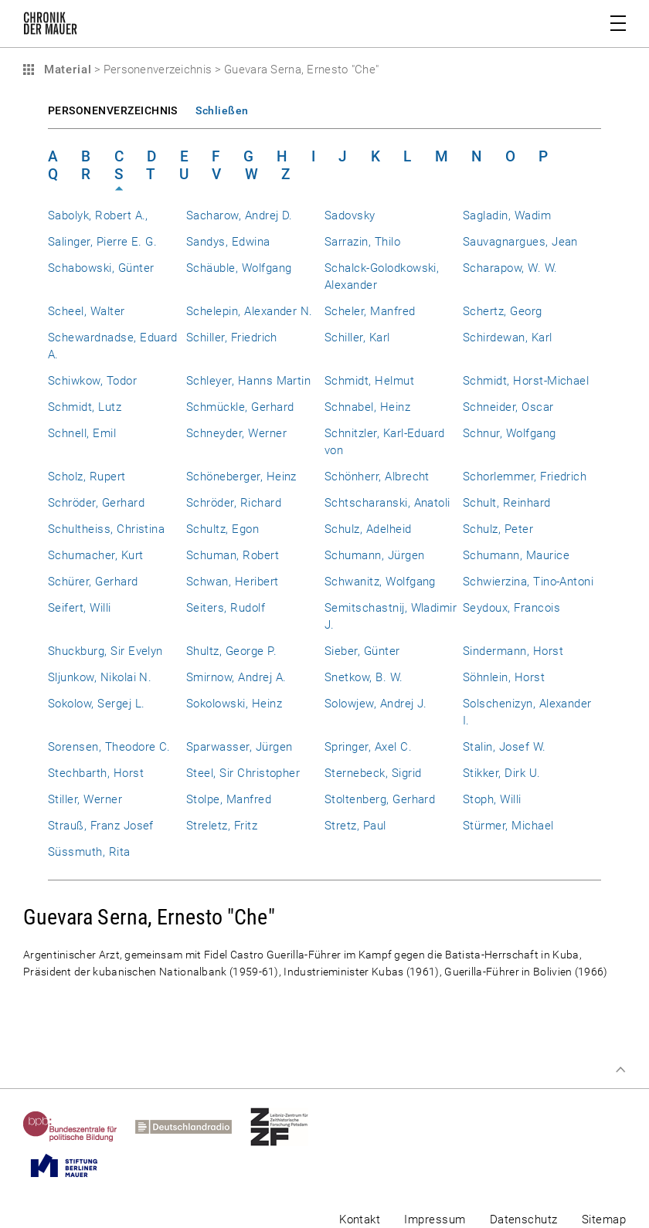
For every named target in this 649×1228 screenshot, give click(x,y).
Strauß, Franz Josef (101, 826)
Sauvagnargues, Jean (520, 242)
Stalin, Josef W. (504, 747)
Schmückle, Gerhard (240, 407)
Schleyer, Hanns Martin (248, 381)
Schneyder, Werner (236, 433)
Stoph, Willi (492, 799)
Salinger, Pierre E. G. (102, 242)
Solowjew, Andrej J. (375, 704)
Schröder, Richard (233, 503)
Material (65, 69)
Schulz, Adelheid (368, 529)
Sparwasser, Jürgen (239, 747)
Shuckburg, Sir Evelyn (105, 651)
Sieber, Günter (362, 651)
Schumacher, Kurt (96, 555)
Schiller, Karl (357, 337)
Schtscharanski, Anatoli (387, 503)
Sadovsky (349, 215)
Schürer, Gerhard (93, 582)
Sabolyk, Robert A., (98, 215)
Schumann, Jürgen (374, 555)
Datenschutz (524, 1219)
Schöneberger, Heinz (241, 476)
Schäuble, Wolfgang (238, 268)
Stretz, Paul (355, 826)
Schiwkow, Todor (92, 381)
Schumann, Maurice (516, 555)
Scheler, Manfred (370, 311)
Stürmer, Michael (508, 826)
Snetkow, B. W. (363, 677)
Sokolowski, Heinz (234, 704)
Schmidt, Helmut (369, 381)
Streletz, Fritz (221, 826)
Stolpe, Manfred (228, 799)
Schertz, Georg (502, 311)
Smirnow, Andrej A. (236, 677)
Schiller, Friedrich (231, 337)
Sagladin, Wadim (507, 215)
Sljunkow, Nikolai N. (99, 677)
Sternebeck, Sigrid (372, 773)
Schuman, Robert (232, 555)
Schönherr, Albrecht (377, 476)
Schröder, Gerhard (96, 503)
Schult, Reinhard (507, 503)
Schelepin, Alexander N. (249, 311)
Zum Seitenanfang (620, 1070)
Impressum (434, 1219)
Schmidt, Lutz (84, 407)
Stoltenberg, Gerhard (379, 799)
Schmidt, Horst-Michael (526, 381)
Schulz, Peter (498, 529)
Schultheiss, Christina (106, 529)
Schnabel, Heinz (367, 407)
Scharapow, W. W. (510, 268)
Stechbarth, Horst (96, 773)
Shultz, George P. (231, 651)
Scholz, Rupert (87, 476)
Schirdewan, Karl (507, 337)
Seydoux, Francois (511, 608)
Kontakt (359, 1219)
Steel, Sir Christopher (243, 773)
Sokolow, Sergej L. (96, 704)
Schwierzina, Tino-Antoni (528, 582)
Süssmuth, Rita (89, 852)
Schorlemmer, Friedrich (524, 476)
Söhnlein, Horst (504, 677)
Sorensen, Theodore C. (109, 747)
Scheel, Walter (86, 311)
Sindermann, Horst (513, 651)
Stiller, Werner (85, 799)
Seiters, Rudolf (225, 608)
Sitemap (604, 1219)
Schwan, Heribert (232, 582)
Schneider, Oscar (508, 407)
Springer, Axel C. (368, 747)
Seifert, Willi (79, 608)
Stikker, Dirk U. (502, 773)
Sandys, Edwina (228, 242)
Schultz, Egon (222, 529)
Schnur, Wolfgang (509, 433)
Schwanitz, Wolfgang (380, 582)
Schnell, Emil (82, 433)
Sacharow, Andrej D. (239, 215)
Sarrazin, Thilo (362, 242)
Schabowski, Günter (101, 268)
